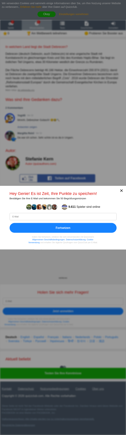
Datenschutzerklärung (76, 239)
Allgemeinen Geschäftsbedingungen (48, 239)
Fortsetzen (63, 227)
